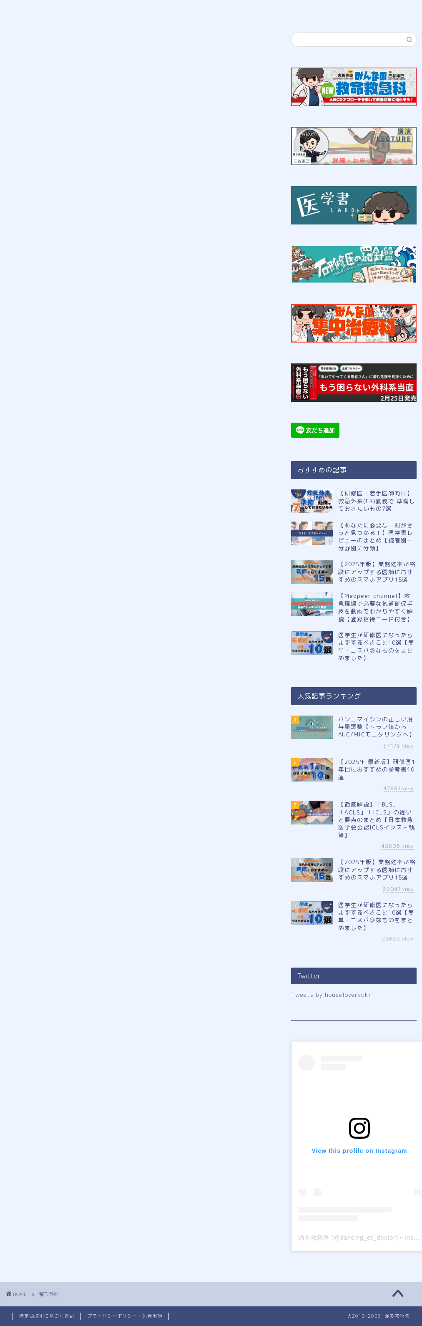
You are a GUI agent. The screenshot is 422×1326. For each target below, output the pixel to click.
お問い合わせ (359, 10)
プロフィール (103, 10)
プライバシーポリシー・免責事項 (124, 1316)
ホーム (40, 10)
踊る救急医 (313, 1237)
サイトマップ (295, 10)
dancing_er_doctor (368, 1237)
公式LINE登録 (167, 10)
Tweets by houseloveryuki (331, 994)
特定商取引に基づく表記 (46, 1316)
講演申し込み (232, 10)
